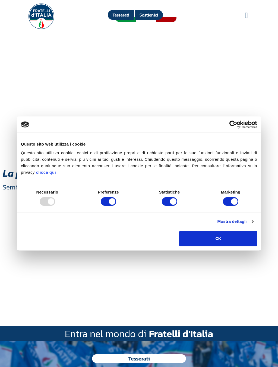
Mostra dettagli (232, 221)
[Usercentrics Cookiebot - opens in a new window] (233, 124)
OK (218, 238)
